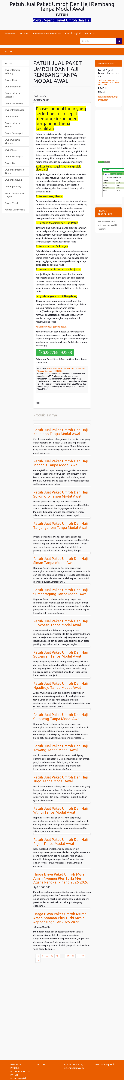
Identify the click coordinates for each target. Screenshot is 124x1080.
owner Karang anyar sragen (15, 195)
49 (73, 956)
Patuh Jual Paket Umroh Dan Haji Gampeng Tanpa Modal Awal (60, 717)
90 (83, 956)
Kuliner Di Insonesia (15, 209)
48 (68, 956)
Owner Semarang (14, 103)
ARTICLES (90, 33)
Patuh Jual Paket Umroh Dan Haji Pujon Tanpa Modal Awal (60, 841)
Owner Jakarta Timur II (12, 142)
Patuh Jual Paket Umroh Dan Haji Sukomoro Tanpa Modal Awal (60, 494)
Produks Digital (73, 33)
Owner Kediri (11, 80)
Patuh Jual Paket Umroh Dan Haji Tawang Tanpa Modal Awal (60, 748)
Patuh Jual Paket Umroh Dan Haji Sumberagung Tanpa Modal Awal (60, 592)
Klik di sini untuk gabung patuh (51, 326)
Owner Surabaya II (14, 156)
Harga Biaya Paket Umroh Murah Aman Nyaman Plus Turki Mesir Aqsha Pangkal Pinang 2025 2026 (60, 878)
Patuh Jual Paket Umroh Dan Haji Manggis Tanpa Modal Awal (60, 463)
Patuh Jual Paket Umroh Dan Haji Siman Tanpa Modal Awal (60, 561)
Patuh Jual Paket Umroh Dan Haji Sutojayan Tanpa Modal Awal (60, 654)
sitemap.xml (107, 1064)
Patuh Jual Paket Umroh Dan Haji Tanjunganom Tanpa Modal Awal (60, 525)
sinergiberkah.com (74, 1068)
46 (57, 956)
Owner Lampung (13, 179)
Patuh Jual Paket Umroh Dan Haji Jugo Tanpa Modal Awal (60, 779)
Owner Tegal (11, 203)
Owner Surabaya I (13, 133)
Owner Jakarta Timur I (12, 125)
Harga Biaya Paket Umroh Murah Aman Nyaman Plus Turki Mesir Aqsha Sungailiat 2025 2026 (60, 918)
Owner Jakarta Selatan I (12, 95)
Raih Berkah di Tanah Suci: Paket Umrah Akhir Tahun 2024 (108, 225)
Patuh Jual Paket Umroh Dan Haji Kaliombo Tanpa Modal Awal (60, 432)
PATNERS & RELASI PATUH (47, 33)
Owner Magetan (13, 86)
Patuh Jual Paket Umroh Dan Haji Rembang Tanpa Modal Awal (108, 82)
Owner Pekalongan (14, 110)
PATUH (8, 51)
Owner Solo (11, 150)
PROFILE (24, 33)
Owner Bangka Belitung (12, 72)
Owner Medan (12, 116)
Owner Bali (10, 163)
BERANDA (9, 33)
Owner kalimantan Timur (14, 171)
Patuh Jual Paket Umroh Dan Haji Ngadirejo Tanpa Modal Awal (60, 685)
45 (52, 956)
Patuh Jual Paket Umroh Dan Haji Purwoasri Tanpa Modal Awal (60, 623)
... (47, 956)
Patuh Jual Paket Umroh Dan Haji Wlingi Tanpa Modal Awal (60, 810)
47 (63, 955)
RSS (97, 1064)
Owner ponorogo (13, 186)
